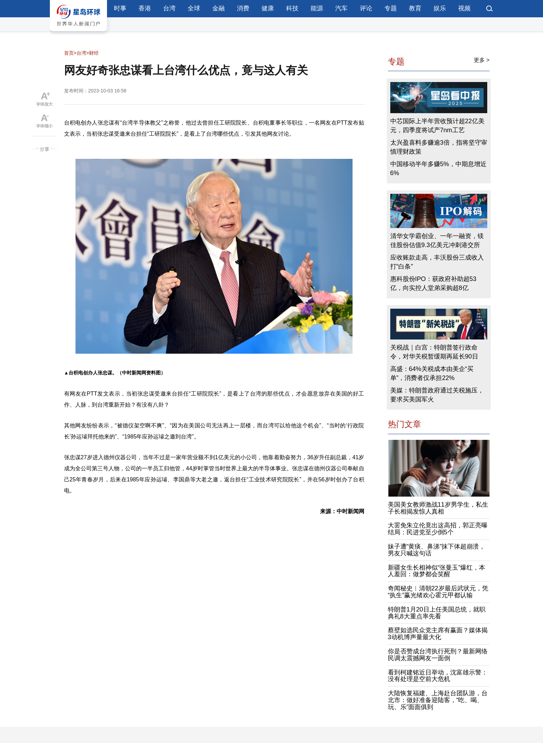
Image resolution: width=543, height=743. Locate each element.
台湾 (169, 8)
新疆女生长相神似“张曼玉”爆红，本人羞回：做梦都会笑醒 (437, 571)
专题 (390, 8)
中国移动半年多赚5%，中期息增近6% (438, 168)
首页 (69, 53)
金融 (218, 8)
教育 (415, 8)
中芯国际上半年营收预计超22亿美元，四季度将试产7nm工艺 (437, 126)
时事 (120, 8)
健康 (267, 8)
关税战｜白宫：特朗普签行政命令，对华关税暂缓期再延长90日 (434, 352)
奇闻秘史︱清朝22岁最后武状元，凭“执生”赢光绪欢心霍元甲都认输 (438, 592)
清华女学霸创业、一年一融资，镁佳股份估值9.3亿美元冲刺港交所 (437, 240)
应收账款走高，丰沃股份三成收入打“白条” (437, 262)
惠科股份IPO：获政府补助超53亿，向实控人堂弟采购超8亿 (433, 283)
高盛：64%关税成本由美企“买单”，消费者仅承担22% (431, 373)
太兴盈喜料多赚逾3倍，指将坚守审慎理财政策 (438, 147)
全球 (194, 8)
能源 (317, 8)
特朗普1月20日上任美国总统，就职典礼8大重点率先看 (437, 613)
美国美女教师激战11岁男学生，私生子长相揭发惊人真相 (438, 508)
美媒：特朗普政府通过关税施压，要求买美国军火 (437, 395)
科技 (292, 8)
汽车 (341, 8)
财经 (94, 53)
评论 (366, 8)
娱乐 (440, 8)
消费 (243, 8)
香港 (145, 8)
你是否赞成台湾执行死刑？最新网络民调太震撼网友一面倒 (438, 655)
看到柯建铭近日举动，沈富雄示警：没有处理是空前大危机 (438, 676)
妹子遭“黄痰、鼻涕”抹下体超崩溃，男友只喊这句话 (437, 550)
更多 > (482, 60)
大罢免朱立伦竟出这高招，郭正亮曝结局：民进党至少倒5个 (438, 529)
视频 (464, 8)
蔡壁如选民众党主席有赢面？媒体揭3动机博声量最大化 (438, 634)
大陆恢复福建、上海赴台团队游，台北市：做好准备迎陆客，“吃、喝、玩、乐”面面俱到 (438, 700)
